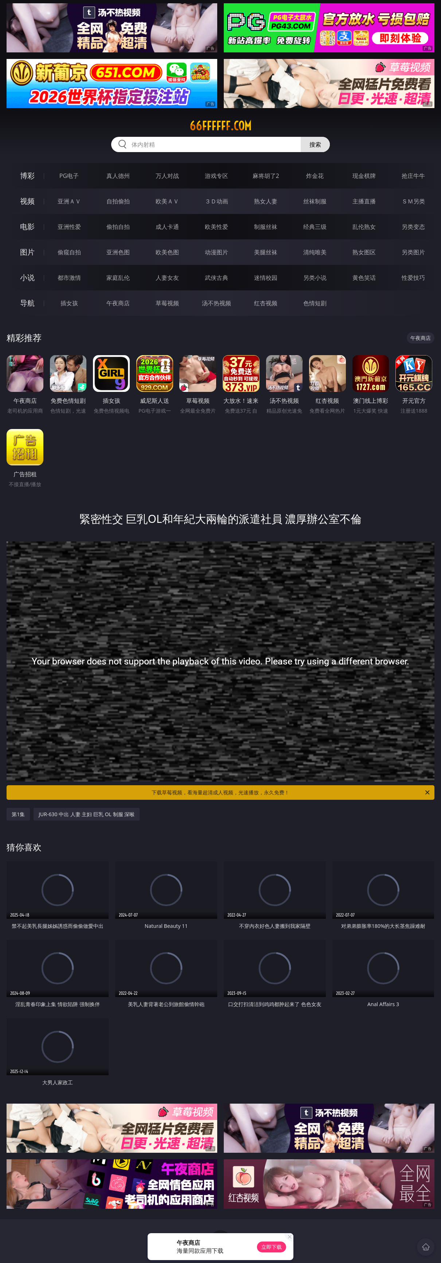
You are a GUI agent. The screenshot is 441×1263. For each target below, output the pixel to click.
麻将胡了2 (266, 176)
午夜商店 (118, 303)
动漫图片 (216, 252)
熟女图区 (364, 252)
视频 (27, 201)
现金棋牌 (364, 176)
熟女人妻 (265, 201)
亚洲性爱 (69, 227)
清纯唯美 (315, 252)
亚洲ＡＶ (69, 201)
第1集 (18, 814)
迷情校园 (265, 278)
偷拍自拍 (118, 227)
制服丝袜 (265, 227)
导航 (27, 303)
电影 (27, 226)
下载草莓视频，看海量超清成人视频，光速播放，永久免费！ (291, 792)
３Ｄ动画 (216, 201)
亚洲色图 (118, 252)
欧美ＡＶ (167, 201)
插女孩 (69, 303)
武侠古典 (216, 278)
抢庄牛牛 (413, 176)
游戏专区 (216, 176)
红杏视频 (265, 303)
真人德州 (118, 176)
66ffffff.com (220, 126)
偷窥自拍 (69, 252)
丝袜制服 (315, 201)
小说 (27, 277)
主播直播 (364, 201)
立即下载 (271, 1246)
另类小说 (315, 278)
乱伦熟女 (364, 227)
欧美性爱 (216, 227)
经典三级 (315, 227)
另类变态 (413, 227)
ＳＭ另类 (413, 201)
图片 (27, 252)
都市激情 (69, 278)
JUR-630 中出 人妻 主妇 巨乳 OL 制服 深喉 (86, 814)
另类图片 (413, 252)
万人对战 (167, 176)
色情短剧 (315, 303)
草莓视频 (167, 303)
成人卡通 (167, 227)
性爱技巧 (413, 278)
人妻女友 (167, 278)
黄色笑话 (364, 278)
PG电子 (69, 176)
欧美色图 (167, 252)
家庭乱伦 (118, 278)
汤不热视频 (216, 303)
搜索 (315, 144)
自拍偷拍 (118, 201)
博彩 (27, 175)
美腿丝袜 (265, 252)
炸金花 (315, 176)
